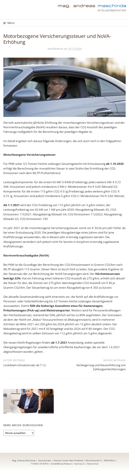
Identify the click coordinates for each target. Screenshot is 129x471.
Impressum (79, 463)
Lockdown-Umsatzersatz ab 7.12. (24, 365)
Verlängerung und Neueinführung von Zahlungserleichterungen (101, 367)
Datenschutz (93, 463)
